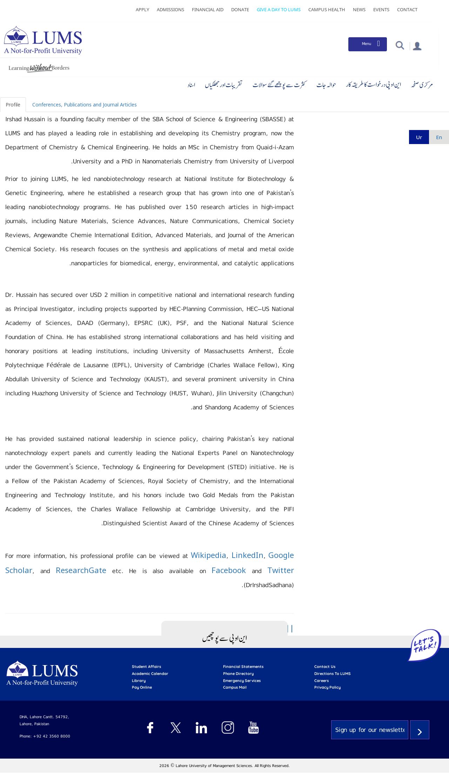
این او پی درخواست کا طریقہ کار (373, 84)
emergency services (242, 680)
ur (419, 137)
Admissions (170, 9)
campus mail (235, 687)
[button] (400, 44)
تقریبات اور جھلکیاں (224, 85)
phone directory (238, 673)
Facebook (229, 570)
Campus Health (326, 9)
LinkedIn (247, 555)
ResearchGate (81, 570)
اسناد (191, 85)
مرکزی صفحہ (422, 85)
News (359, 9)
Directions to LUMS (332, 673)
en (439, 137)
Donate (240, 9)
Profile (13, 104)
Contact (407, 9)
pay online (142, 687)
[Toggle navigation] (367, 44)
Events (381, 9)
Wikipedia (208, 555)
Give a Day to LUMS (279, 9)
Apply (142, 9)
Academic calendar (150, 673)
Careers (321, 680)
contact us (324, 666)
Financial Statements (243, 666)
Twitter (280, 570)
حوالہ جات (326, 85)
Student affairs (146, 666)
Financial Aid (207, 9)
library (139, 680)
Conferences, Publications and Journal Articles (84, 104)
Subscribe (419, 729)
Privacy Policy (327, 687)
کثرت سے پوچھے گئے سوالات (280, 85)
